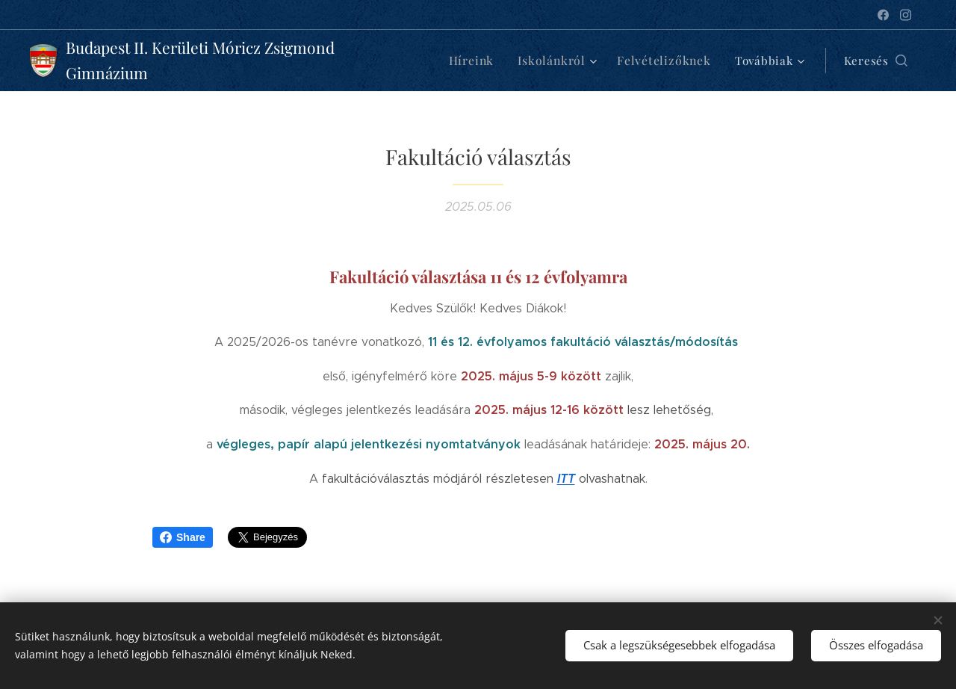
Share (182, 537)
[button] (875, 60)
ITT (566, 478)
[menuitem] (487, 60)
